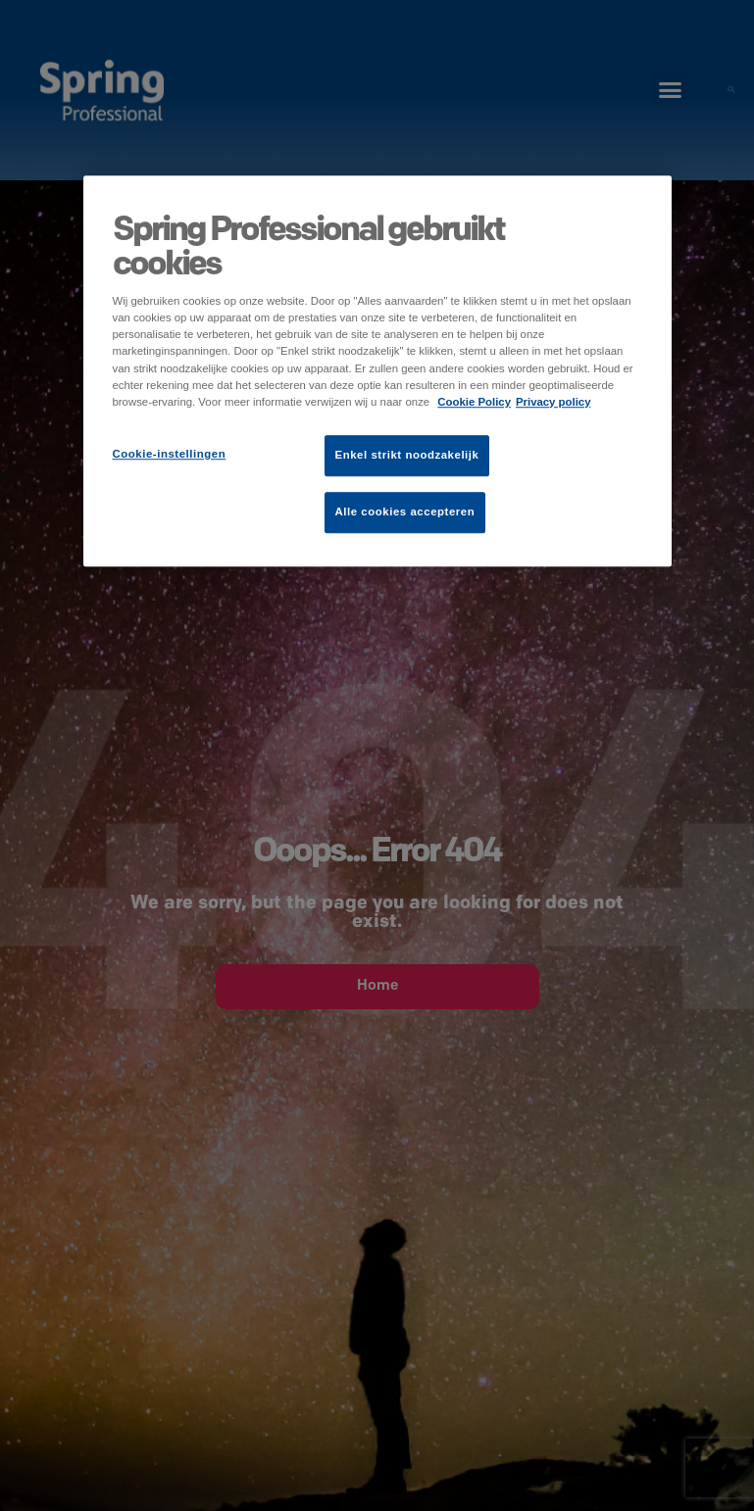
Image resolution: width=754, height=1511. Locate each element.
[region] (377, 371)
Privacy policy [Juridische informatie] (553, 402)
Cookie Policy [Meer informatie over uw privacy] (474, 402)
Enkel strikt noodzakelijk (407, 455)
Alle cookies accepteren (405, 511)
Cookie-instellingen (169, 454)
